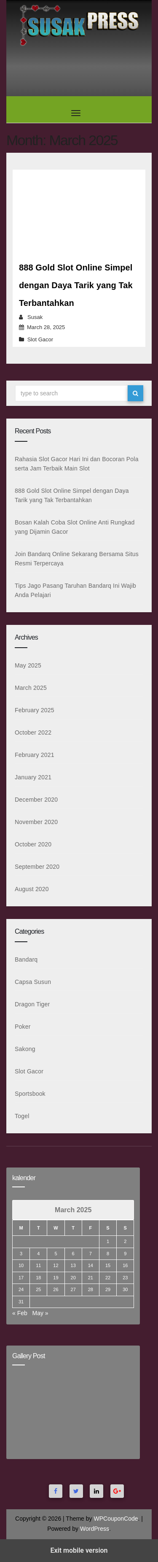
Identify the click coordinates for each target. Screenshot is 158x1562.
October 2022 (33, 732)
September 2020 (37, 866)
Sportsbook (30, 1093)
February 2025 (34, 710)
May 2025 (28, 665)
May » (40, 1313)
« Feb (19, 1313)
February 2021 (34, 754)
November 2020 (36, 822)
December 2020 (36, 799)
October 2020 (33, 844)
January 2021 (33, 777)
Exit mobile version (78, 1550)
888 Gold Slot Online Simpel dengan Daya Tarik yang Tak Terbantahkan (76, 285)
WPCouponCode (116, 1518)
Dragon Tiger (32, 1004)
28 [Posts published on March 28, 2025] (90, 1289)
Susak (35, 317)
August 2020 (32, 889)
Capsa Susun (33, 981)
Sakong (25, 1049)
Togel (22, 1116)
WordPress (94, 1528)
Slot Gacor (40, 339)
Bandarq (26, 959)
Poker (23, 1026)
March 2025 (31, 687)
